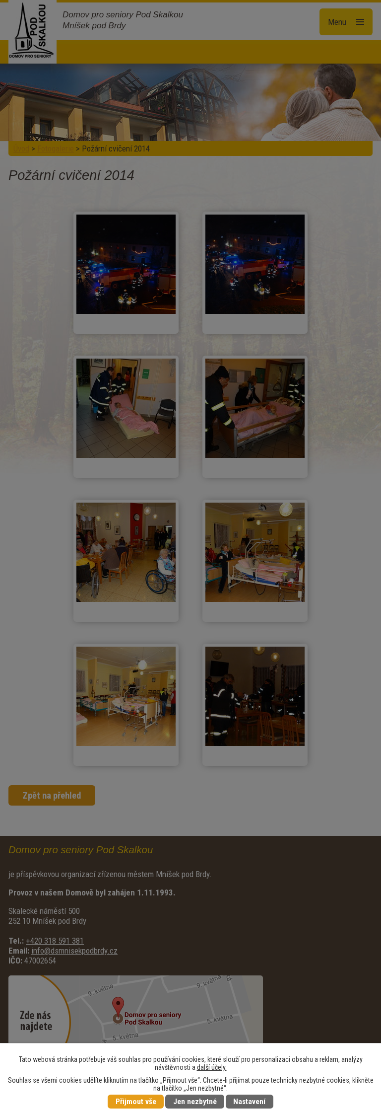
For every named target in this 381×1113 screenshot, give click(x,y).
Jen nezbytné (195, 1101)
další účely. (212, 1067)
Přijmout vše (136, 1101)
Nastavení (249, 1101)
